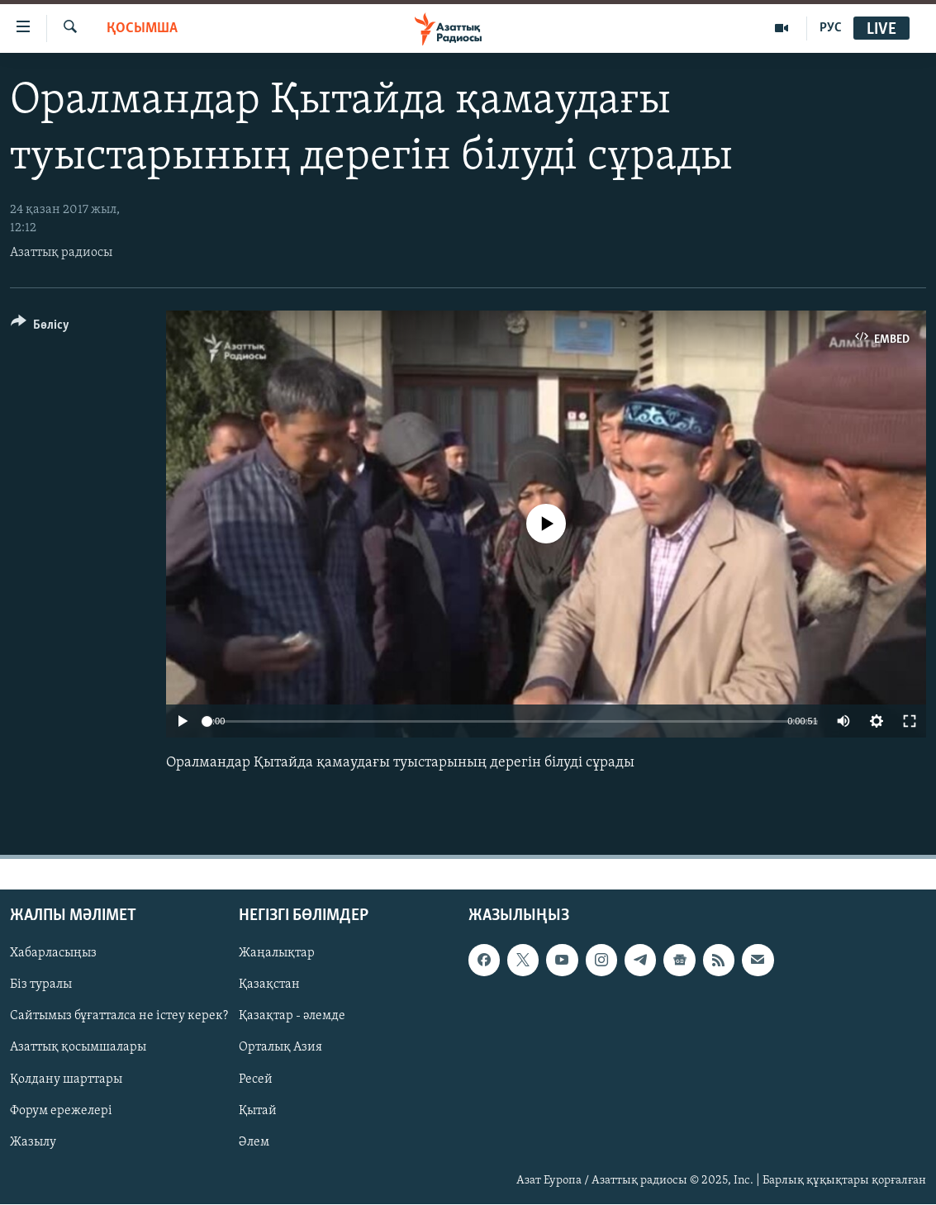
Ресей (256, 1079)
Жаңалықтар (277, 954)
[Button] (40, 327)
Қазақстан (269, 985)
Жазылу (33, 1142)
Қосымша (142, 28)
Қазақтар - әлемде (292, 1016)
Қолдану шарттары (66, 1079)
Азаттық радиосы (61, 252)
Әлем (254, 1142)
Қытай (258, 1110)
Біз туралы (41, 985)
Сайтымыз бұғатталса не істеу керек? (119, 1016)
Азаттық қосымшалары (78, 1048)
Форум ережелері (61, 1110)
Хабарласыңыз (53, 954)
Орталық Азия (280, 1048)
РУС (831, 28)
